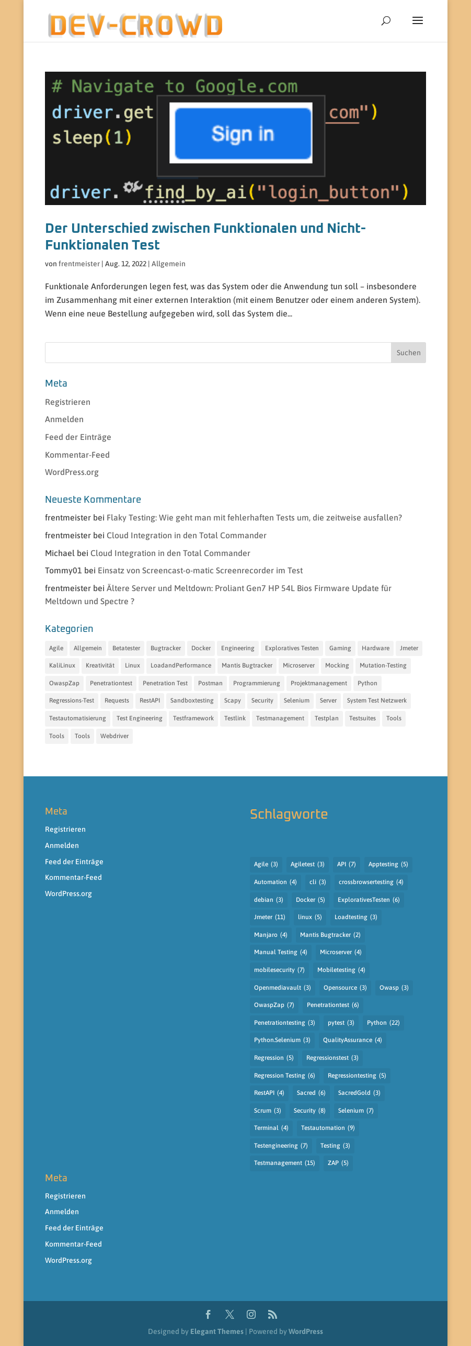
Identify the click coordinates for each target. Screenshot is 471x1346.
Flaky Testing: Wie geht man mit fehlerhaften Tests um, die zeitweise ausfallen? (254, 517)
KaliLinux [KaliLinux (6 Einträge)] (62, 665)
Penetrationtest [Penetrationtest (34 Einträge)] (111, 683)
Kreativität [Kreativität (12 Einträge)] (100, 665)
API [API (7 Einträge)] (346, 865)
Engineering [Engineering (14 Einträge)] (238, 648)
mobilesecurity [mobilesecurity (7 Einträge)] (279, 970)
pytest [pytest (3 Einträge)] (341, 1023)
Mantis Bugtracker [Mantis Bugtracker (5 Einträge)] (247, 665)
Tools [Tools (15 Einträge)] (82, 736)
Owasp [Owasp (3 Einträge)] (394, 988)
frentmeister (79, 263)
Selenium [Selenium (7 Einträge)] (356, 1111)
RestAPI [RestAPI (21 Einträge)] (150, 700)
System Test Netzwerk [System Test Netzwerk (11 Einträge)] (377, 700)
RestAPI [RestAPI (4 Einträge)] (269, 1093)
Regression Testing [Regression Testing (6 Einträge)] (284, 1076)
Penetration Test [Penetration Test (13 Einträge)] (165, 683)
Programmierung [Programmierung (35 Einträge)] (256, 683)
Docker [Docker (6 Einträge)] (201, 648)
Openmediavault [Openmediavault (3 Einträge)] (282, 988)
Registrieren (67, 401)
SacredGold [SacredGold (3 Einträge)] (359, 1093)
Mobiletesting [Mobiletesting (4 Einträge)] (341, 970)
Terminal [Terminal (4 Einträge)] (271, 1128)
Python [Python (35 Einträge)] (367, 683)
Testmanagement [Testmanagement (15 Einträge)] (284, 1163)
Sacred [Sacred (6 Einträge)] (311, 1093)
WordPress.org (72, 472)
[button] (417, 27)
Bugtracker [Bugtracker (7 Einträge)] (166, 648)
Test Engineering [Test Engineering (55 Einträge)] (140, 718)
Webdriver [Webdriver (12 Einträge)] (114, 736)
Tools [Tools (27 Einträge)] (56, 736)
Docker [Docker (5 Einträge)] (310, 900)
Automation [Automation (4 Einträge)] (275, 882)
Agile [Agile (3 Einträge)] (266, 865)
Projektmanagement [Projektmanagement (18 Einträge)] (319, 683)
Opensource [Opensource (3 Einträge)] (345, 988)
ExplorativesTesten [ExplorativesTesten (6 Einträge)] (369, 900)
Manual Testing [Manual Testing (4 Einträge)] (280, 952)
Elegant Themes (217, 1331)
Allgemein (169, 263)
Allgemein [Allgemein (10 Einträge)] (88, 648)
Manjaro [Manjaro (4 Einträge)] (271, 935)
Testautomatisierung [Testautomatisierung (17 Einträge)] (77, 718)
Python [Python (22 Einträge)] (383, 1023)
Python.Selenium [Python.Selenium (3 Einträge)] (282, 1040)
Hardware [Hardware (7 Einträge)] (375, 648)
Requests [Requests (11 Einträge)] (117, 700)
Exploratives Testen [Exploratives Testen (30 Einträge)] (292, 648)
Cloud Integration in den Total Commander (187, 535)
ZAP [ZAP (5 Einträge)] (338, 1163)
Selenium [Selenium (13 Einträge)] (296, 700)
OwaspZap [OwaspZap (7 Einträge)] (274, 1005)
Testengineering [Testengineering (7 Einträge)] (281, 1146)
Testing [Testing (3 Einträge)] (335, 1146)
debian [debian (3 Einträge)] (268, 900)
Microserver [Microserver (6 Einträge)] (299, 665)
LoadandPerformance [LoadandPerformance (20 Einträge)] (181, 665)
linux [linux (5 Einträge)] (310, 917)
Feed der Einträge (78, 437)
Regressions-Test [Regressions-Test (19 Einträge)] (71, 700)
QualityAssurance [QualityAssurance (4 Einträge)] (352, 1040)
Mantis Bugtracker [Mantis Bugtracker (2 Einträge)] (330, 935)
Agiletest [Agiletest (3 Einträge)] (308, 865)
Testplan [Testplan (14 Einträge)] (327, 718)
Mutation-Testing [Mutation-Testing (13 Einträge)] (383, 665)
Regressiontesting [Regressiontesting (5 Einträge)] (357, 1076)
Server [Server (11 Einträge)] (328, 700)
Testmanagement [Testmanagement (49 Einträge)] (280, 718)
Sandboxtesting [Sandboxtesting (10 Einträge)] (192, 700)
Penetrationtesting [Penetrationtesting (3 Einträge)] (284, 1023)
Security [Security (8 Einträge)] (310, 1111)
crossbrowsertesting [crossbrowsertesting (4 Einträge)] (371, 882)
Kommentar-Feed (77, 454)
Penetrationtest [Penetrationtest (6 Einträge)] (333, 1005)
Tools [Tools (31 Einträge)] (393, 718)
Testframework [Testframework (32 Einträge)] (193, 718)
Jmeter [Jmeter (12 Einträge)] (409, 648)
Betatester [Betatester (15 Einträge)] (126, 648)
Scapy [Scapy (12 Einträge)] (232, 700)
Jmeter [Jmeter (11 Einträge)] (269, 917)
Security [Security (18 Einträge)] (262, 700)
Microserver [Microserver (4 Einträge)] (341, 952)
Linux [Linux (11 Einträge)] (132, 665)
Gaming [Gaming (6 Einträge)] (340, 648)
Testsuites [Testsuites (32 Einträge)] (362, 718)
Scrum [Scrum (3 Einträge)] (267, 1111)
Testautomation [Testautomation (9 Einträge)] (328, 1128)
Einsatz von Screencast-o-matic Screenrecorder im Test (200, 570)
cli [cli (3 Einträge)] (317, 882)
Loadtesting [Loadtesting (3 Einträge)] (356, 917)
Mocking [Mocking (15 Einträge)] (337, 665)
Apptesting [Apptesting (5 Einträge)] (388, 865)
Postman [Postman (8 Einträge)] (210, 683)
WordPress (306, 1331)
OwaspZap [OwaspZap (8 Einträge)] (64, 683)
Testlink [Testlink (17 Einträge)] (235, 718)
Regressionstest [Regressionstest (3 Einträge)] (332, 1058)
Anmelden (64, 419)
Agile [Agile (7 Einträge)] (56, 648)
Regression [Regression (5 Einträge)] (274, 1058)
